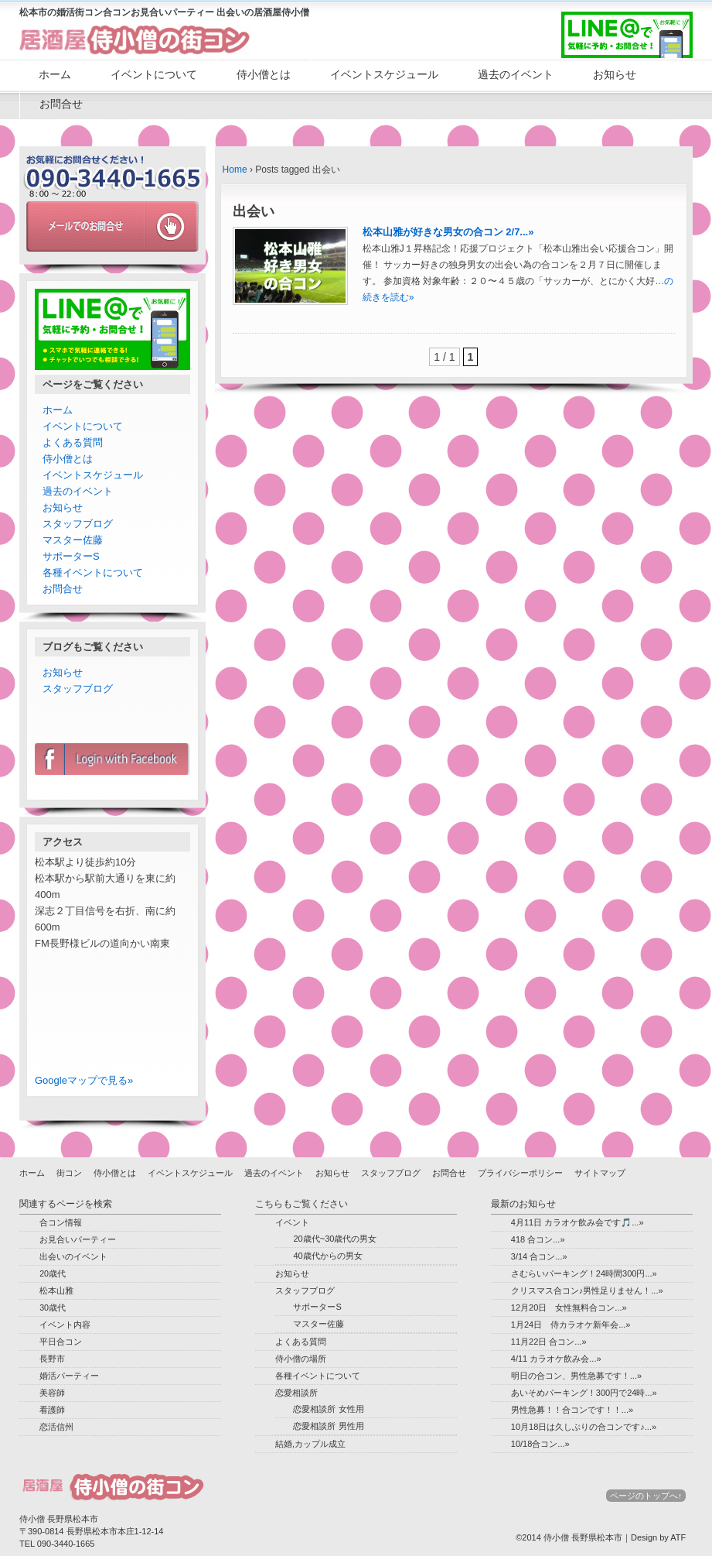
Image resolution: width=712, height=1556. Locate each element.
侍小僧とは (264, 74)
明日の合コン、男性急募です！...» (576, 1375)
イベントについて (154, 74)
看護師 (52, 1409)
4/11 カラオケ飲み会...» (556, 1358)
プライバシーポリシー (520, 1172)
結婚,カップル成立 (310, 1443)
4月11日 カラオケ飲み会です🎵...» (577, 1222)
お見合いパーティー (77, 1239)
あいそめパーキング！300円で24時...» (584, 1392)
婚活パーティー (69, 1375)
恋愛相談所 (296, 1392)
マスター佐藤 (73, 540)
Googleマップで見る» (84, 1080)
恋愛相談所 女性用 (328, 1409)
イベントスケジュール (384, 74)
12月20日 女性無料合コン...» (569, 1307)
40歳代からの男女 (327, 1255)
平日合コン (60, 1341)
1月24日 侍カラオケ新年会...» (571, 1324)
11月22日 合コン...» (549, 1341)
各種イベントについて (93, 572)
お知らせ (614, 74)
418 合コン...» (538, 1239)
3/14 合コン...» (539, 1256)
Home (235, 169)
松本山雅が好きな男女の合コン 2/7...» (448, 232)
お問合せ (61, 104)
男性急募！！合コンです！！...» (572, 1409)
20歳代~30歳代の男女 (334, 1238)
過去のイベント (516, 74)
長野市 (52, 1358)
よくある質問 (73, 442)
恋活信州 (56, 1426)
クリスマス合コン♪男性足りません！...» (587, 1290)
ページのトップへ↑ (646, 1495)
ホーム (55, 74)
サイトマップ (599, 1172)
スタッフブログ (78, 524)
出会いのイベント (73, 1256)
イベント (292, 1222)
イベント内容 (64, 1324)
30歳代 (52, 1307)
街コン (69, 1172)
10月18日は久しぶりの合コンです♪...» (583, 1426)
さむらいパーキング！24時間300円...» (584, 1273)
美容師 (52, 1392)
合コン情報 (60, 1222)
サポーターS (71, 556)
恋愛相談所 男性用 (328, 1426)
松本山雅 (56, 1290)
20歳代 (52, 1273)
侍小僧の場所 (300, 1358)
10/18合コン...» (540, 1443)
